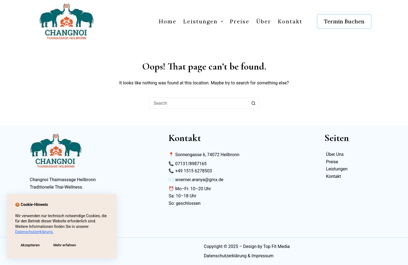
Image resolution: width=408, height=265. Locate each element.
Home (167, 21)
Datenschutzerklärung (225, 255)
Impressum (262, 255)
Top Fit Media (276, 246)
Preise (239, 21)
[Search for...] (198, 103)
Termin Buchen (344, 21)
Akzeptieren (30, 245)
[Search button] (253, 103)
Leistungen (204, 21)
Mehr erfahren (64, 245)
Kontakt (290, 21)
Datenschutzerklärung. (34, 232)
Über (263, 21)
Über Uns (335, 154)
